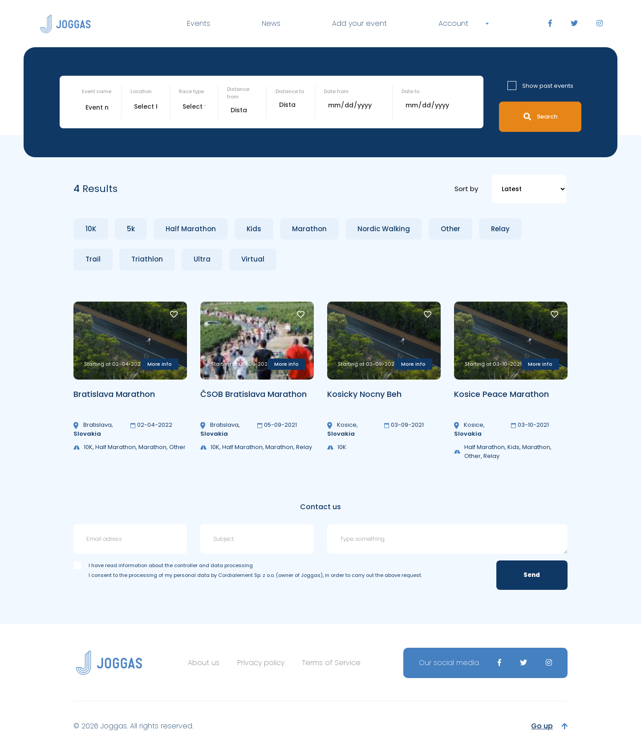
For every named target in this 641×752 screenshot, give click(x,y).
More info (159, 364)
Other (450, 228)
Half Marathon (191, 228)
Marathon (309, 228)
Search (540, 116)
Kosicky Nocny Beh (364, 394)
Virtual (252, 259)
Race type (191, 91)
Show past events (547, 86)
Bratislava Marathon (114, 394)
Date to (410, 91)
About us (203, 663)
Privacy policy (260, 663)
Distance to (290, 91)
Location (141, 91)
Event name (96, 91)
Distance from (238, 93)
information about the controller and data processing (185, 565)
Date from (336, 91)
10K (90, 228)
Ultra (202, 259)
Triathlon (147, 259)
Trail (93, 259)
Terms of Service (331, 663)
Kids (254, 228)
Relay (500, 228)
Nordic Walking (383, 228)
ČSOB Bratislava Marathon (253, 394)
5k (131, 228)
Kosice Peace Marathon (501, 394)
